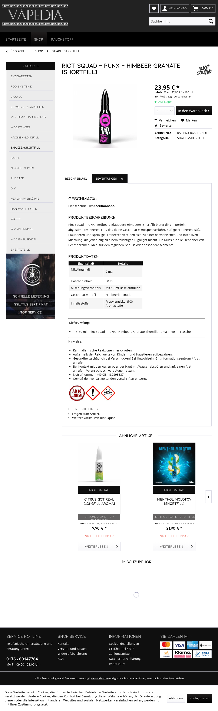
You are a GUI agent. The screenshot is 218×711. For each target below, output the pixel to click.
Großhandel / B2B (121, 649)
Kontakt (63, 644)
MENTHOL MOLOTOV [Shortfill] (174, 501)
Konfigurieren (199, 698)
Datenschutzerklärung (125, 659)
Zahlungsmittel (120, 654)
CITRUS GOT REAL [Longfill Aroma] (99, 501)
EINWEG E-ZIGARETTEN (27, 107)
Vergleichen (165, 120)
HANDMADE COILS (24, 208)
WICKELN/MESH (22, 229)
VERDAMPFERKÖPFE (25, 198)
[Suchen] (211, 21)
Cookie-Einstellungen (124, 644)
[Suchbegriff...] (182, 21)
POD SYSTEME (21, 86)
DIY (13, 188)
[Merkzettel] (154, 8)
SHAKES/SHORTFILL (25, 147)
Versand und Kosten (72, 649)
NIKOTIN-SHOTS (22, 168)
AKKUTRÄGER (21, 127)
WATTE (16, 219)
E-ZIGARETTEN (21, 76)
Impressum (117, 664)
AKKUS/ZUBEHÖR (23, 239)
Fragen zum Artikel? (84, 414)
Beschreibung (76, 178)
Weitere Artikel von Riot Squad (92, 418)
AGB (61, 659)
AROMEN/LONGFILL (25, 137)
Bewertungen (110, 178)
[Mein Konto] (175, 8)
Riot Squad (99, 490)
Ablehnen (176, 698)
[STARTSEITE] (16, 39)
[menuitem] (154, 8)
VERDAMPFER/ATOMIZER (28, 117)
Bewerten (164, 125)
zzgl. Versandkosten (179, 96)
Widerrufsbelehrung (72, 654)
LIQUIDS (17, 96)
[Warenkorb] (203, 8)
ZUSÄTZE (17, 178)
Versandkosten (100, 678)
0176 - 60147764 (22, 659)
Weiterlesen (101, 545)
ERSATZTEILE (20, 249)
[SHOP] (39, 39)
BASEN (15, 157)
